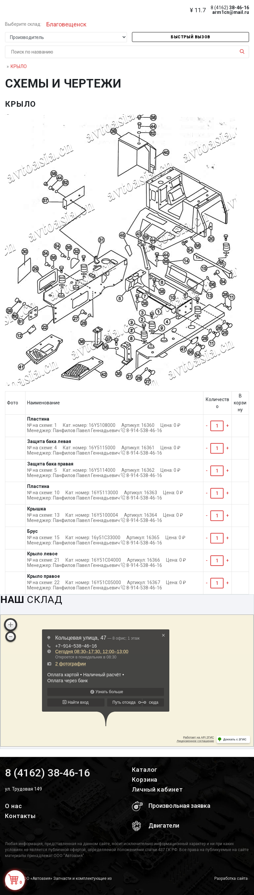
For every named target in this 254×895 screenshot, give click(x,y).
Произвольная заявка (171, 806)
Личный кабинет (157, 789)
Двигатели (155, 826)
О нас (13, 805)
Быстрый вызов (190, 37)
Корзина (144, 779)
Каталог (144, 769)
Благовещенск (66, 24)
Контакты (20, 815)
